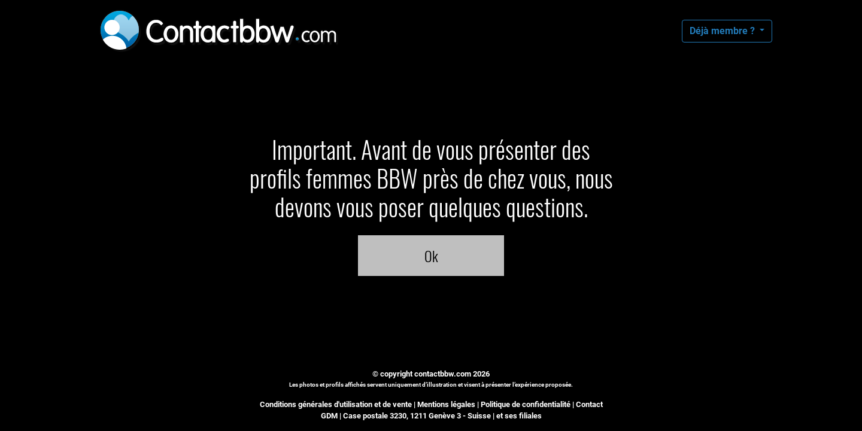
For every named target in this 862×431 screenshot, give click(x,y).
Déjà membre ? (723, 31)
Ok (431, 255)
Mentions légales (446, 404)
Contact (589, 404)
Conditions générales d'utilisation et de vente (336, 404)
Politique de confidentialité (525, 404)
